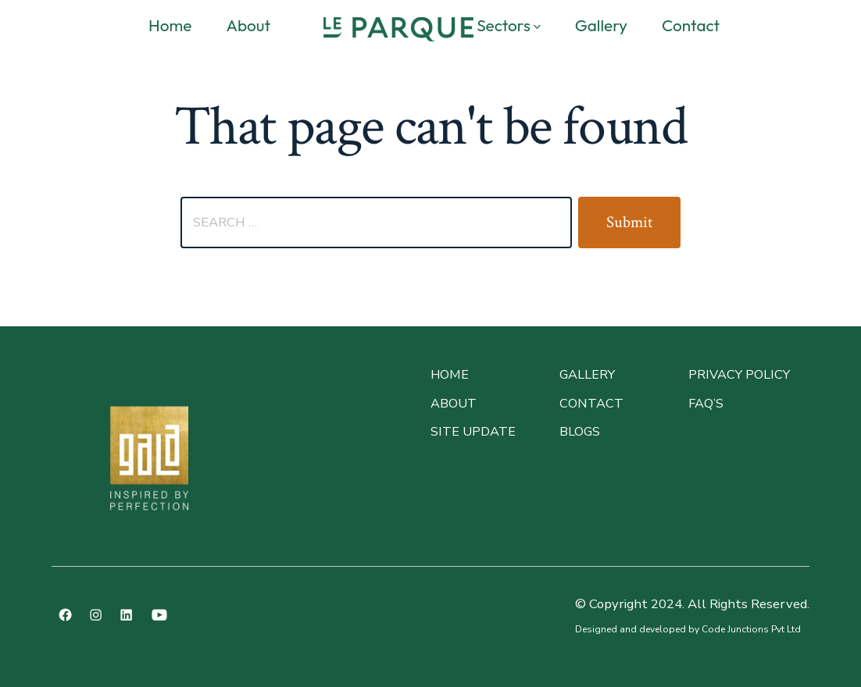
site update (473, 431)
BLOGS (579, 431)
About (248, 25)
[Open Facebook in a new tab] (65, 614)
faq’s (705, 403)
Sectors (509, 25)
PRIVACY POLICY (739, 374)
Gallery (601, 25)
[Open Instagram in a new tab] (95, 614)
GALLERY (587, 374)
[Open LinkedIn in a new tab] (126, 614)
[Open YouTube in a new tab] (159, 614)
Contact (691, 25)
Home (169, 25)
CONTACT (591, 403)
